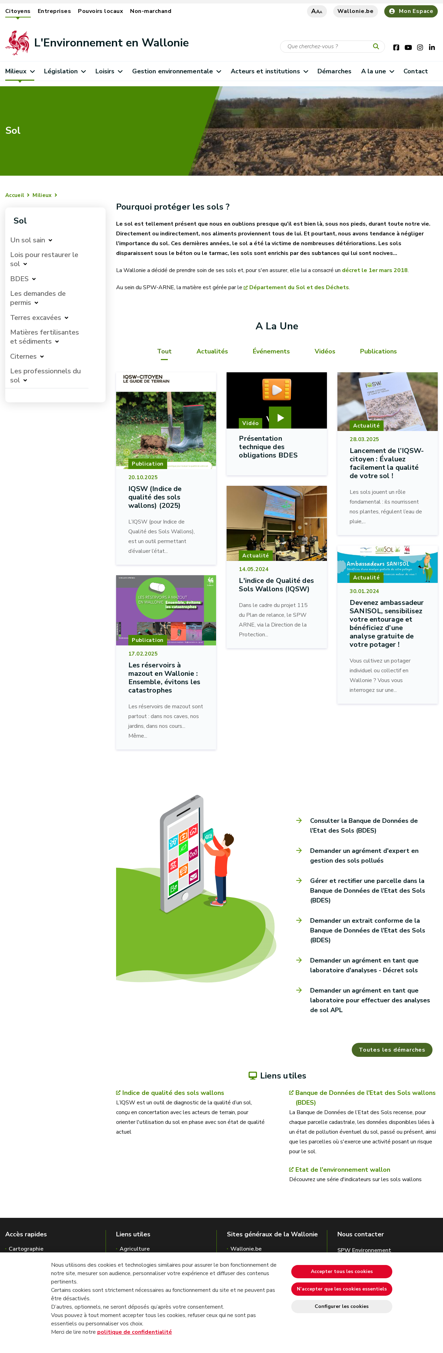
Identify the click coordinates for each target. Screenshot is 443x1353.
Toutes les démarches (392, 1050)
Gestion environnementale (176, 71)
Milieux (19, 71)
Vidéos (325, 351)
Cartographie (26, 1248)
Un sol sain (27, 240)
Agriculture (135, 1248)
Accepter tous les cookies (342, 1271)
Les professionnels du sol (45, 375)
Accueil (14, 195)
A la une (377, 71)
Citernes (23, 356)
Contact (415, 71)
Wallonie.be (355, 11)
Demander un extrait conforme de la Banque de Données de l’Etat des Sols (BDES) (367, 930)
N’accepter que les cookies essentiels (342, 1289)
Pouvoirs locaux (100, 11)
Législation (65, 71)
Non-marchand (150, 11)
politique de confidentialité (134, 1332)
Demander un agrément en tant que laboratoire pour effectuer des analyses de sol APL (370, 1000)
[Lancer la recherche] (377, 47)
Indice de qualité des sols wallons (173, 1093)
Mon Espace (411, 11)
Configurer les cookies (342, 1306)
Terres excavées (35, 317)
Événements (271, 351)
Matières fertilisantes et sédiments (44, 337)
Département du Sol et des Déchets (299, 287)
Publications (378, 351)
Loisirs (108, 71)
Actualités (212, 351)
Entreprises (54, 11)
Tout (164, 351)
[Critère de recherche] (332, 47)
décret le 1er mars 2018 (375, 270)
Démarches (334, 71)
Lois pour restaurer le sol (44, 259)
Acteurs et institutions (269, 71)
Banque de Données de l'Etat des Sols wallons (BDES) (365, 1098)
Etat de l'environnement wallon (342, 1169)
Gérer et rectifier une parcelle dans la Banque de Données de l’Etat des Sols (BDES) (367, 891)
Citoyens (18, 11)
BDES (19, 279)
